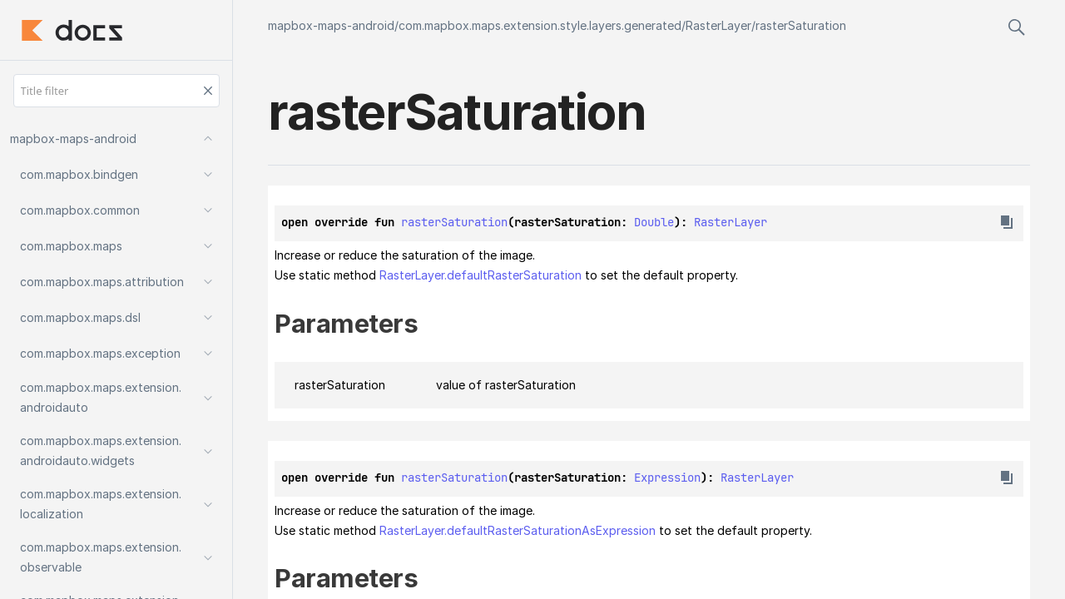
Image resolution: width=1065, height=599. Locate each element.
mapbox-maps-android (331, 25)
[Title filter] (116, 90)
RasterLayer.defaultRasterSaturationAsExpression (517, 530)
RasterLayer (718, 25)
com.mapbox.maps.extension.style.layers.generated (540, 25)
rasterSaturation (800, 25)
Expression (667, 477)
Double (654, 222)
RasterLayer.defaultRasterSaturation (480, 275)
